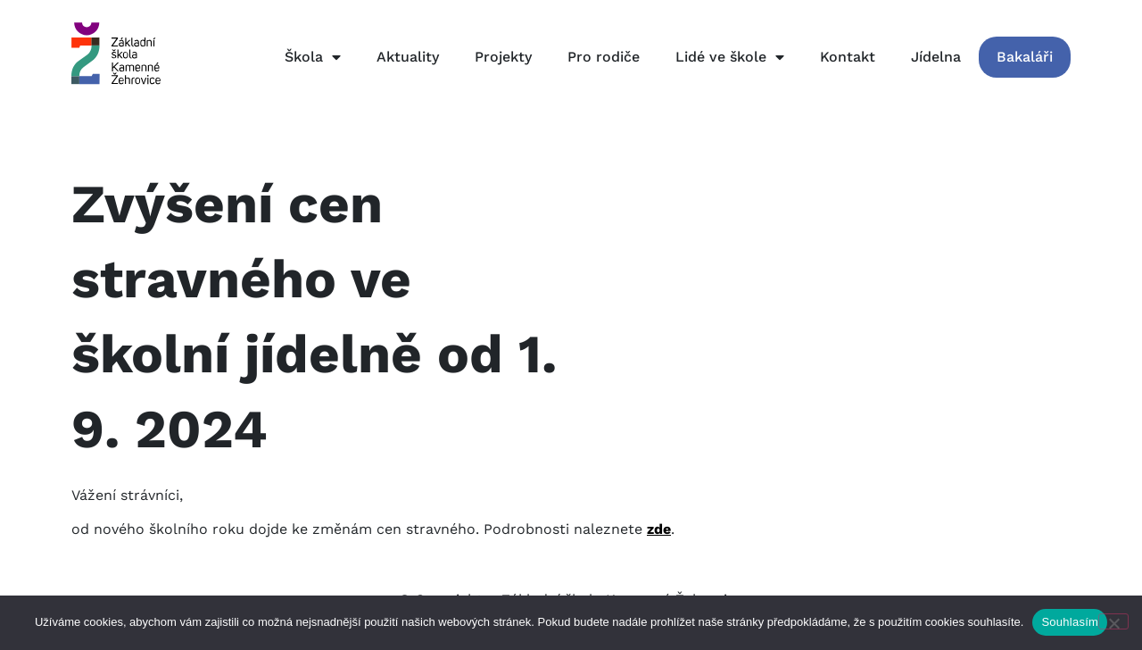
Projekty (503, 56)
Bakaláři (1025, 56)
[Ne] (1113, 621)
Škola (313, 57)
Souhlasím (1069, 622)
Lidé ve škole (729, 57)
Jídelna (936, 56)
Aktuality (408, 56)
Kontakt (847, 56)
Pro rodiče (603, 56)
